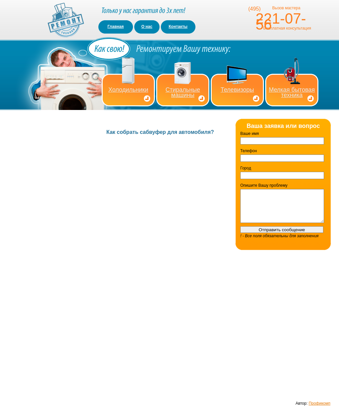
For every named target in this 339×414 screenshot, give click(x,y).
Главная (115, 26)
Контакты (178, 26)
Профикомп (319, 403)
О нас (146, 26)
